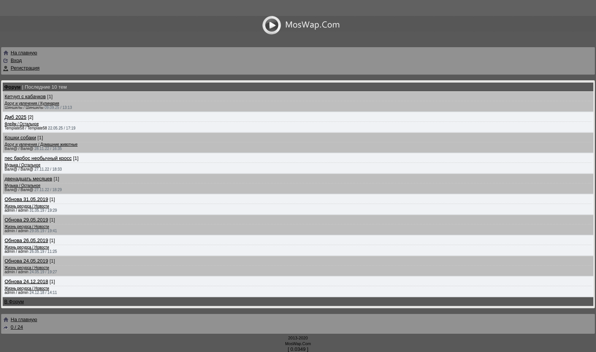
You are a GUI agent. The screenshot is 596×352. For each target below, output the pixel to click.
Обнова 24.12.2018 (26, 281)
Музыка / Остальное (22, 165)
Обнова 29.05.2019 (26, 220)
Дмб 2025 (16, 117)
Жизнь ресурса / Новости (27, 206)
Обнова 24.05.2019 (26, 261)
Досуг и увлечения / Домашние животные (41, 144)
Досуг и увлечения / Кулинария (32, 103)
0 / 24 (13, 327)
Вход (16, 60)
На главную (20, 53)
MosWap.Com (298, 343)
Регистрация (25, 68)
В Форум (14, 301)
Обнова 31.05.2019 (26, 199)
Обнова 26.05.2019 (26, 240)
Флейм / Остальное (22, 124)
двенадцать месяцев (28, 179)
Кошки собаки (20, 137)
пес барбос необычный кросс (38, 158)
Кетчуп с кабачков (25, 96)
